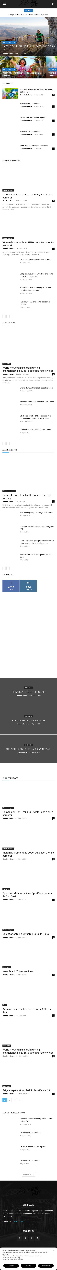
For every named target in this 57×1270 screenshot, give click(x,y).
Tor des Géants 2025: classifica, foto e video (37, 402)
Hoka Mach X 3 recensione (30, 103)
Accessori (52, 69)
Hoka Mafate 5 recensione (30, 131)
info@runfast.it (17, 1221)
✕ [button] (54, 1251)
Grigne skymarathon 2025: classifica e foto (36, 388)
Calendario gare (9, 42)
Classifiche (6, 363)
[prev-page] (4, 316)
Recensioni (28, 687)
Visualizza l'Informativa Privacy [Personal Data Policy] (12, 1259)
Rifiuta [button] (28, 1266)
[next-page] (8, 316)
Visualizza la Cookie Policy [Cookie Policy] (11, 1258)
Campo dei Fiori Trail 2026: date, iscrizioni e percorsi (28, 15)
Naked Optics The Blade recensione (34, 145)
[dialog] (28, 1259)
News (5, 1005)
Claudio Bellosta (26, 95)
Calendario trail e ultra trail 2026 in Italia (35, 260)
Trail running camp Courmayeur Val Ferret (36, 513)
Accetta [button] (11, 1266)
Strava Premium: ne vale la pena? (33, 117)
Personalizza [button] (46, 1266)
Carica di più (28, 1175)
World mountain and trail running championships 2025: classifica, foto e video (28, 369)
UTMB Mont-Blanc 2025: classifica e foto (36, 430)
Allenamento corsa (9, 491)
